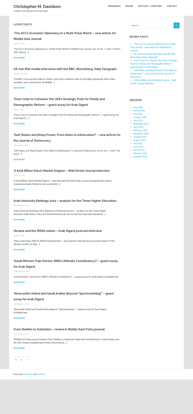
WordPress (28, 409)
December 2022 (141, 124)
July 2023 (138, 120)
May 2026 (138, 107)
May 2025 (138, 114)
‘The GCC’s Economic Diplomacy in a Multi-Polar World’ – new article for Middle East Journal (153, 47)
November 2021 (141, 133)
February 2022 (140, 130)
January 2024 (140, 117)
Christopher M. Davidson (43, 6)
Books (129, 6)
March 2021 (139, 150)
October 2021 (140, 137)
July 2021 (138, 143)
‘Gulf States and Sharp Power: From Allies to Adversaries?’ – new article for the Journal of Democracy (153, 73)
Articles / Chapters (150, 6)
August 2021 (139, 140)
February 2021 (140, 153)
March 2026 (139, 110)
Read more (19, 58)
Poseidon (41, 409)
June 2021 (138, 146)
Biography (114, 6)
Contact (172, 6)
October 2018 (140, 156)
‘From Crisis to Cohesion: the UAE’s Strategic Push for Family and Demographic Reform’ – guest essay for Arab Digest (65, 110)
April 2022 (138, 127)
